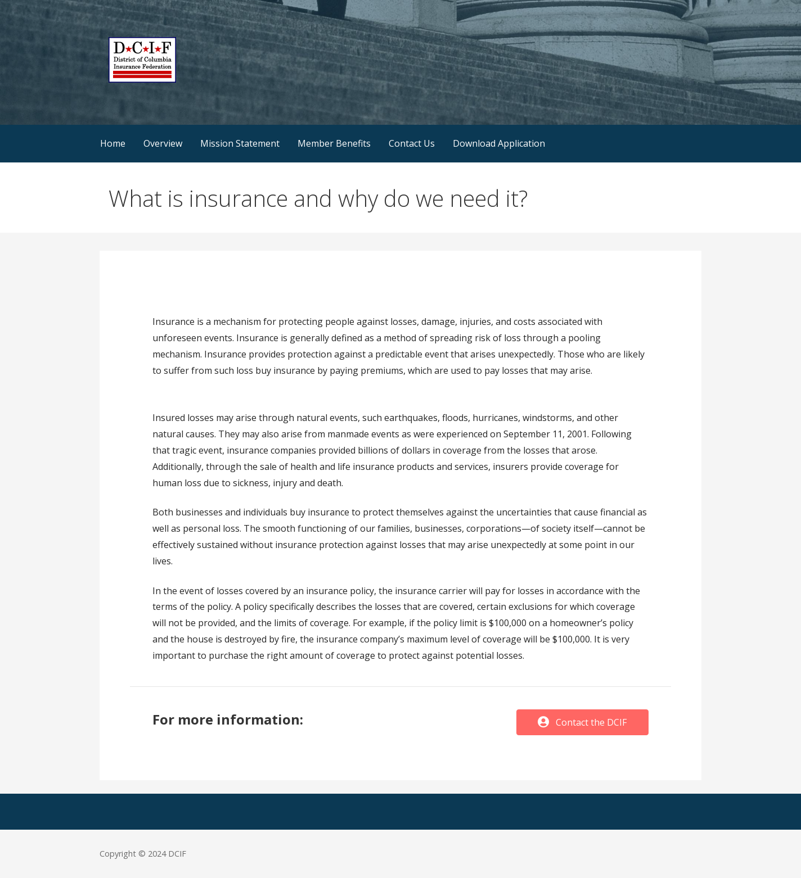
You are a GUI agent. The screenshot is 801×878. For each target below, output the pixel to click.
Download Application (499, 143)
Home (112, 143)
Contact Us (412, 143)
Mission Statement (240, 143)
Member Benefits (334, 143)
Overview (162, 143)
